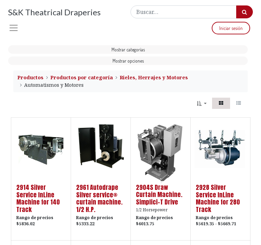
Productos (30, 77)
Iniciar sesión (231, 28)
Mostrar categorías (128, 49)
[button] (202, 103)
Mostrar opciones (128, 61)
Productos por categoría (81, 77)
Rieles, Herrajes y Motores (154, 77)
